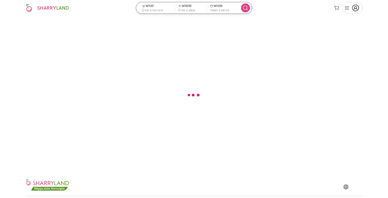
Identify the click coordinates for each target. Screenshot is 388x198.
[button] (157, 8)
